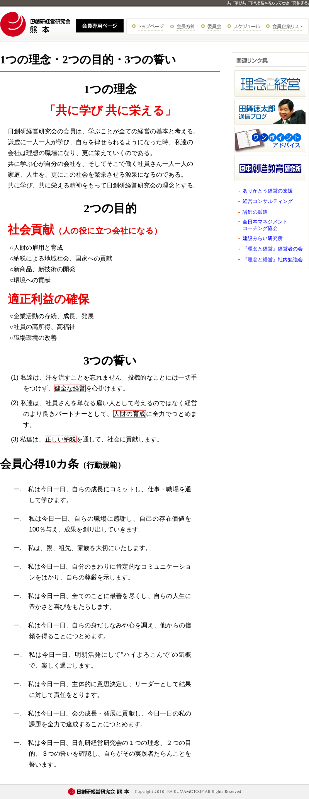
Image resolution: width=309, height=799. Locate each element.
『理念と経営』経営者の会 (273, 249)
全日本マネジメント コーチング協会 (265, 225)
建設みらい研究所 (263, 238)
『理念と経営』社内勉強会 (273, 259)
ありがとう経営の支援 (268, 191)
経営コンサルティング (268, 201)
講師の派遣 (255, 212)
